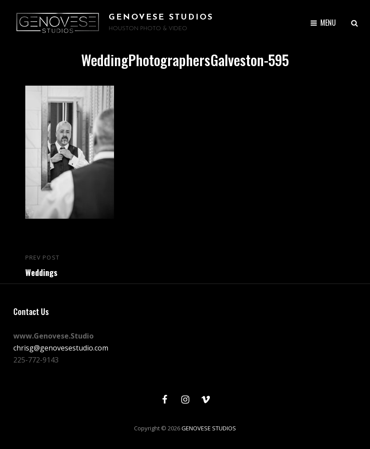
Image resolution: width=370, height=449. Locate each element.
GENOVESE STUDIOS (161, 17)
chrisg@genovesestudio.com (60, 348)
